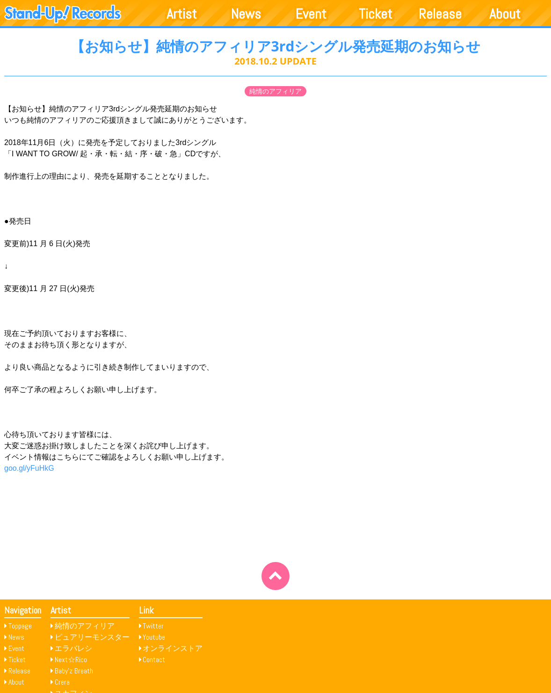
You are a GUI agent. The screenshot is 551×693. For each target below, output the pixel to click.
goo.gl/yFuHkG (29, 468)
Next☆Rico (71, 659)
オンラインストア (173, 648)
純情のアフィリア (275, 91)
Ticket (375, 14)
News (246, 14)
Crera (62, 682)
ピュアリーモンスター (92, 637)
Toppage (20, 626)
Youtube (154, 637)
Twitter (153, 626)
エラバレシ (73, 648)
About (505, 14)
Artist (182, 14)
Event (311, 14)
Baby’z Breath (74, 671)
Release (440, 14)
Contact (154, 659)
